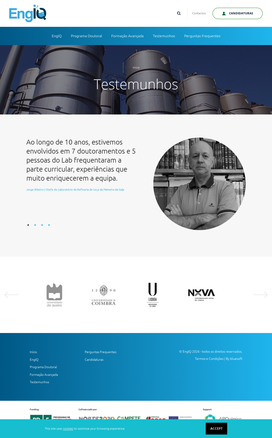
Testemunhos (164, 36)
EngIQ (57, 36)
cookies (68, 428)
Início (136, 67)
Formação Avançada (127, 36)
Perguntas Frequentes (202, 36)
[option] (136, 184)
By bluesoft (234, 359)
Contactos (199, 13)
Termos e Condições (209, 359)
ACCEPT (216, 428)
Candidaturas (94, 359)
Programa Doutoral (86, 36)
